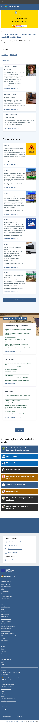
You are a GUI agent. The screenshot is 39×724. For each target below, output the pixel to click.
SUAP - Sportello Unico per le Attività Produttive (19, 499)
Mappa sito (20, 716)
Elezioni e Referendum (14, 463)
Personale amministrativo (7, 596)
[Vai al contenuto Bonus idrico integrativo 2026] (11, 213)
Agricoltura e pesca (5, 607)
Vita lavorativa (4, 640)
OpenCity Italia (20, 721)
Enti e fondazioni (5, 591)
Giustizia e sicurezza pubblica (8, 626)
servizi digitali (14, 721)
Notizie (4, 31)
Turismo (3, 638)
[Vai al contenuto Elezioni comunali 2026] (11, 238)
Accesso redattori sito (33, 722)
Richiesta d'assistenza (6, 689)
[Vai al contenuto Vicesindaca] (11, 88)
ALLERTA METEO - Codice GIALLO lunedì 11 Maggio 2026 (18, 35)
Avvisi (2, 653)
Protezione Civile (12, 491)
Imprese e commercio (6, 628)
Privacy (3, 691)
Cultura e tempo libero (6, 621)
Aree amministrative (6, 586)
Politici (2, 593)
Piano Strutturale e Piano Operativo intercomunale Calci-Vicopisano (19, 449)
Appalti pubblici (5, 614)
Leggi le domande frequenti (7, 681)
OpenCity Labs (33, 721)
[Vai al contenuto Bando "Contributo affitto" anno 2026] (11, 187)
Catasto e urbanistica (6, 619)
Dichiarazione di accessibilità (8, 698)
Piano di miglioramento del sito (8, 701)
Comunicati (4, 651)
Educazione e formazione (7, 623)
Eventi (2, 664)
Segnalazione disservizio (7, 686)
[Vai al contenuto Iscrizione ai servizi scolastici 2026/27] (11, 266)
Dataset (3, 696)
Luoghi (2, 662)
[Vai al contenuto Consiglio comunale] (11, 108)
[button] (4, 2)
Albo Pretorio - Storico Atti (15, 484)
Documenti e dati (5, 598)
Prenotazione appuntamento (7, 684)
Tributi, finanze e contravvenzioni (9, 635)
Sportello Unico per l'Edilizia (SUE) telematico (18, 507)
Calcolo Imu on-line (13, 469)
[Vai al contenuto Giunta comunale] (12, 127)
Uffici (2, 589)
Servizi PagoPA (11, 456)
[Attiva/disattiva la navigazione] (2, 6)
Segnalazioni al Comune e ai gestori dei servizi (20, 477)
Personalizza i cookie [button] (6, 716)
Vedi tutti (19, 430)
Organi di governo (5, 584)
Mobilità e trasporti (5, 631)
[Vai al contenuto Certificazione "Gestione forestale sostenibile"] (11, 291)
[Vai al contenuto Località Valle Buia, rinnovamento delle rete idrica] (11, 164)
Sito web (8, 721)
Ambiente (3, 609)
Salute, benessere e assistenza (8, 633)
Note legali (3, 693)
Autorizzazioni (4, 616)
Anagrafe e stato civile (6, 611)
